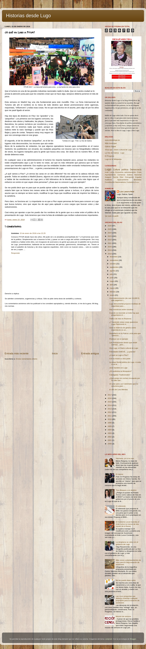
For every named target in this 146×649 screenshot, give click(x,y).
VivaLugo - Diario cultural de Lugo (118, 150)
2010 (110, 419)
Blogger (133, 639)
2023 (110, 236)
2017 (110, 395)
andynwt (108, 639)
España (138, 177)
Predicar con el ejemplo (118, 339)
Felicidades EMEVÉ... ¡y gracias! (122, 352)
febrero (113, 292)
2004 (110, 430)
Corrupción (129, 177)
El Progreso (109, 156)
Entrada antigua (90, 353)
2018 (110, 254)
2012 (110, 412)
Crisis (139, 172)
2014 (110, 405)
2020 (110, 247)
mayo (112, 281)
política (124, 169)
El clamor (119, 474)
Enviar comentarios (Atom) (26, 359)
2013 (110, 409)
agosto (113, 271)
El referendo (121, 506)
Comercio (121, 175)
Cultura (116, 169)
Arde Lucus (109, 172)
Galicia (129, 175)
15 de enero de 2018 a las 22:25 (33, 233)
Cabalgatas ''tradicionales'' (119, 375)
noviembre (114, 260)
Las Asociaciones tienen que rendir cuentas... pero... (123, 344)
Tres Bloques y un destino (126, 490)
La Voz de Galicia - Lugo (114, 153)
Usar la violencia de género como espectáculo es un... (122, 329)
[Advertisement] (52, 331)
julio (111, 274)
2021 (110, 243)
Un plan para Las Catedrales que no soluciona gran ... (123, 385)
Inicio (55, 353)
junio (112, 278)
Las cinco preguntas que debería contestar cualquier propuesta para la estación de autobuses (127, 599)
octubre (113, 264)
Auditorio (108, 180)
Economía (119, 172)
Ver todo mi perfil (111, 216)
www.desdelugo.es (112, 140)
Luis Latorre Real (126, 192)
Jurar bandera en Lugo (118, 368)
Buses (137, 182)
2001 (110, 440)
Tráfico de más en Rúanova (120, 319)
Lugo (108, 169)
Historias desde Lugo (28, 15)
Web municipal (111, 143)
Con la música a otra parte (119, 359)
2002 (110, 437)
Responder (15, 253)
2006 (110, 423)
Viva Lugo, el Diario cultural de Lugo (123, 348)
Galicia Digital (110, 146)
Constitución (110, 182)
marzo (112, 288)
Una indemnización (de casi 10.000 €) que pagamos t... (124, 299)
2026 (110, 226)
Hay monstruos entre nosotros (121, 309)
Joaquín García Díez (114, 177)
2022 (110, 240)
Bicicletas (137, 180)
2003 (110, 433)
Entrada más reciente (17, 353)
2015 (110, 402)
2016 (110, 398)
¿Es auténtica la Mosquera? (120, 371)
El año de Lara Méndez (118, 390)
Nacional (137, 175)
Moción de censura (123, 616)
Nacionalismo (120, 182)
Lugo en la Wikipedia (113, 159)
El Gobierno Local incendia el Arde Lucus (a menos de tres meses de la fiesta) (127, 524)
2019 (110, 250)
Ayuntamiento (110, 175)
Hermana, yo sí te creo (125, 458)
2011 (110, 416)
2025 (110, 229)
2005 (110, 426)
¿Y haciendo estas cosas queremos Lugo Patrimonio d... (123, 323)
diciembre (114, 257)
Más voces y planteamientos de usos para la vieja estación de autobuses (128, 562)
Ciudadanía (130, 182)
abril (112, 285)
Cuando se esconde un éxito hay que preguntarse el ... (124, 314)
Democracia (135, 169)
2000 (110, 444)
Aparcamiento (122, 180)
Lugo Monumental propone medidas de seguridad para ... (125, 305)
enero (112, 295)
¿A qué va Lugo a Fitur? (118, 355)
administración (130, 172)
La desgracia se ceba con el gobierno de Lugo (127, 543)
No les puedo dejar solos (126, 580)
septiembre (114, 267)
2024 (110, 233)
